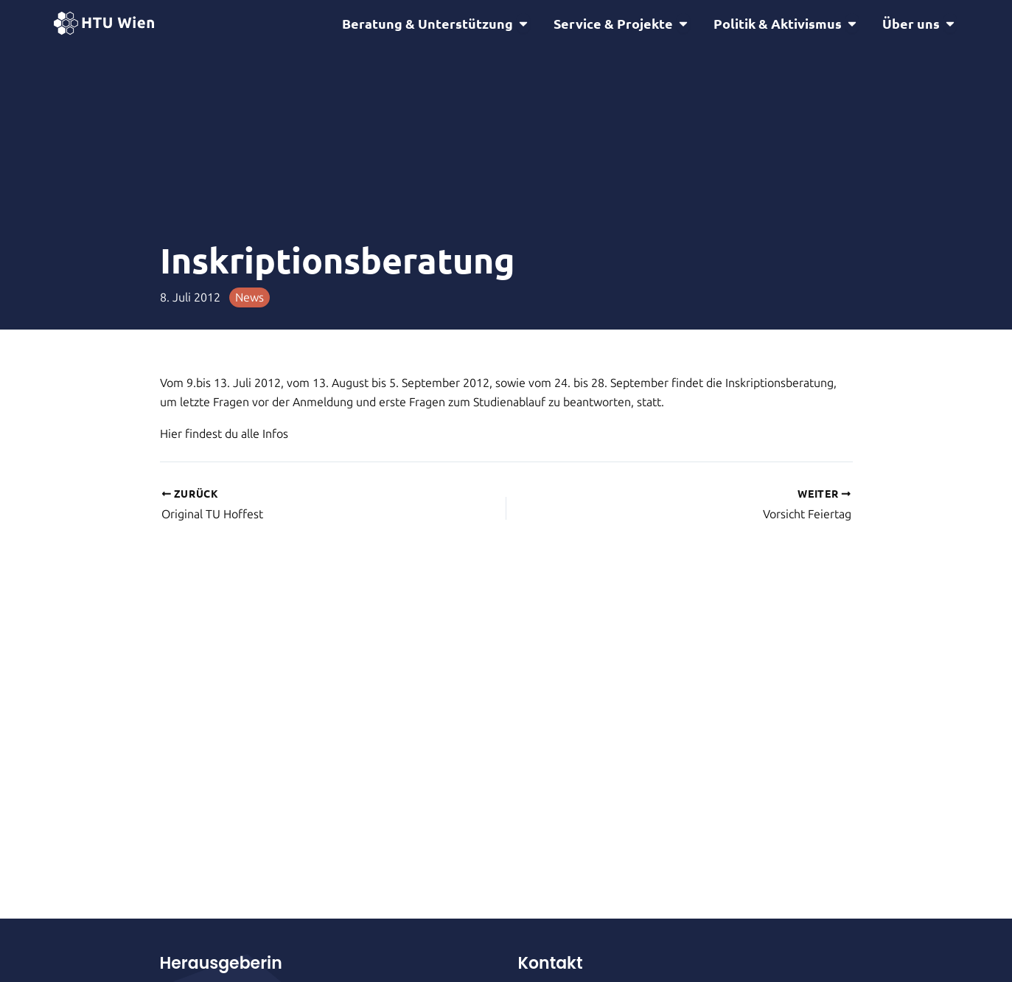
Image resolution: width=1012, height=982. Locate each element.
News (249, 297)
